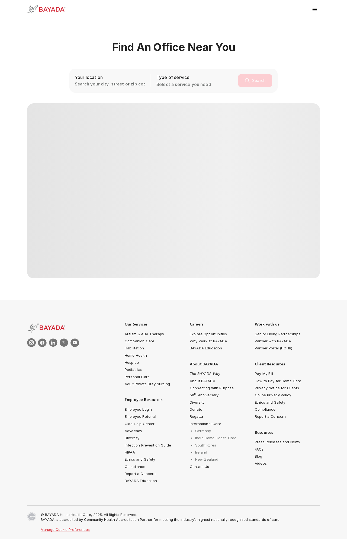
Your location (89, 77)
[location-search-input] (110, 80)
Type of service (172, 77)
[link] (67, 328)
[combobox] (196, 84)
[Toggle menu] (315, 9)
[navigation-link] (144, 333)
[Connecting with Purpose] (212, 387)
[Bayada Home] (48, 9)
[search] (255, 80)
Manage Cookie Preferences (65, 529)
